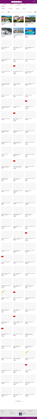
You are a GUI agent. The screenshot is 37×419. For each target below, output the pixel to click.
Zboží (25, 4)
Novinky (11, 4)
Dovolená (18, 4)
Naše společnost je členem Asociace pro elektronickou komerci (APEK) (24, 414)
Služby (32, 4)
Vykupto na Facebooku (12, 413)
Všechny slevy (5, 4)
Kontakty (34, 0)
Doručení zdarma (12, 412)
